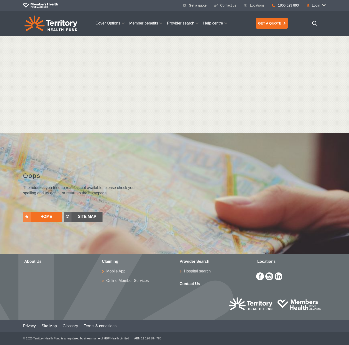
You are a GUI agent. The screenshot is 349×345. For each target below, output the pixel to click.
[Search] (315, 23)
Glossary (70, 326)
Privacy (29, 326)
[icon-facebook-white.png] (260, 275)
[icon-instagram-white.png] (269, 275)
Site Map (49, 326)
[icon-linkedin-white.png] (278, 275)
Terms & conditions (100, 326)
